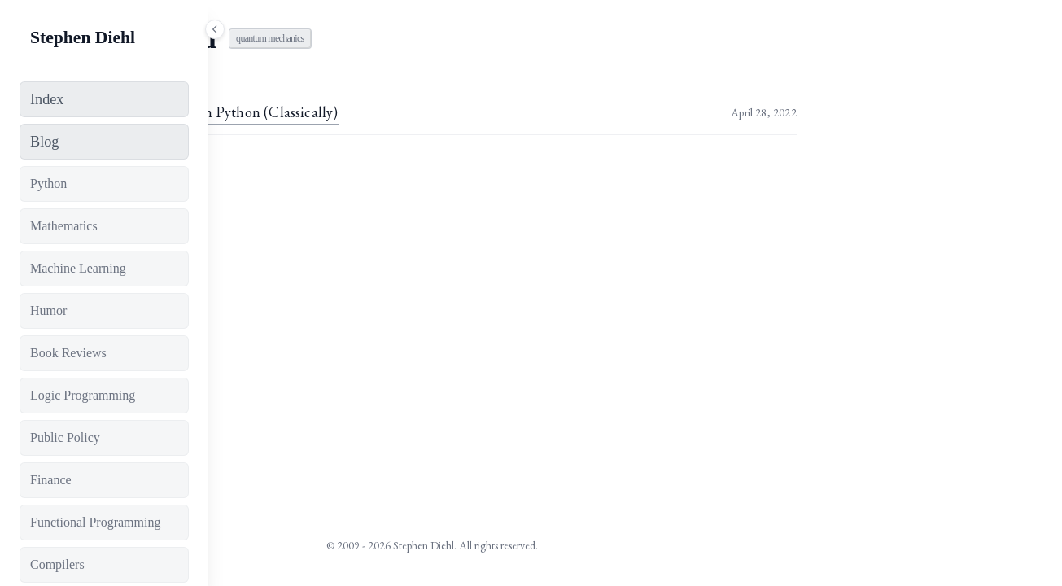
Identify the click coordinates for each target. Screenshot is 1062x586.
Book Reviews (68, 353)
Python (48, 183)
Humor (48, 310)
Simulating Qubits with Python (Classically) (406, 112)
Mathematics (64, 226)
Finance (51, 480)
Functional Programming (95, 522)
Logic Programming (82, 395)
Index (46, 99)
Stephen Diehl (82, 37)
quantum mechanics (473, 38)
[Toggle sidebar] (215, 29)
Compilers (57, 564)
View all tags (304, 172)
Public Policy (65, 437)
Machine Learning (78, 268)
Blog (44, 141)
